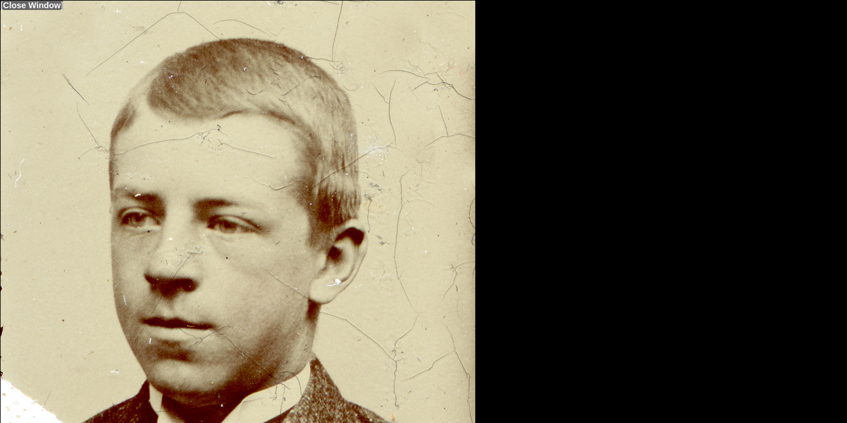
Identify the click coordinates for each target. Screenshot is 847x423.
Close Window (32, 5)
